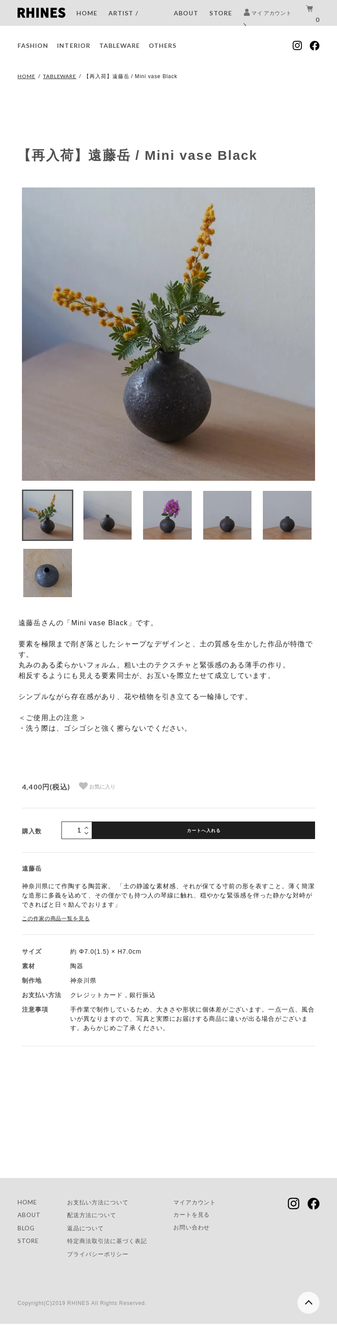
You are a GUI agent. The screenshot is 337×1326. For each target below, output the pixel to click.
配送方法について (94, 1215)
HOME (86, 13)
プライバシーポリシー (101, 1256)
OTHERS (162, 45)
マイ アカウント (267, 19)
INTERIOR (73, 45)
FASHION (33, 45)
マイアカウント (204, 1202)
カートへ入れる (204, 830)
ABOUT (186, 13)
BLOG (27, 1229)
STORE (220, 13)
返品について (88, 1229)
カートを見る (200, 1215)
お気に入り (97, 786)
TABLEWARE (119, 45)
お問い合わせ (200, 1228)
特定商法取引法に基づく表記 (111, 1242)
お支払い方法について (101, 1202)
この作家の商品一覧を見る (56, 918)
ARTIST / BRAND (123, 20)
